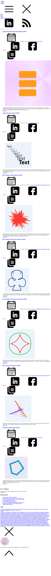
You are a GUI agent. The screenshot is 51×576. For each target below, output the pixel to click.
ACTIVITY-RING (7, 512)
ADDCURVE (14, 512)
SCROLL (2, 523)
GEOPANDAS (25, 517)
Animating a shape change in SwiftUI (11, 427)
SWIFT (16, 509)
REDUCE (34, 522)
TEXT (12, 524)
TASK (6, 524)
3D (3, 512)
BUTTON (2, 514)
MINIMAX (40, 519)
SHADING (7, 523)
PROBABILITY (38, 521)
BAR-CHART (26, 509)
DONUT (7, 516)
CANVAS (42, 509)
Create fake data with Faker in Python (10, 497)
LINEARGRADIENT (41, 518)
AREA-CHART (14, 513)
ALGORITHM (22, 512)
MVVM (32, 509)
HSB (39, 517)
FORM (7, 517)
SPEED (19, 523)
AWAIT (39, 513)
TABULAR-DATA (45, 523)
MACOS (8, 519)
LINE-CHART (34, 518)
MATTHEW (35, 519)
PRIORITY (32, 521)
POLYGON (23, 521)
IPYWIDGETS (11, 518)
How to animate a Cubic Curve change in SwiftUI (14, 239)
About (1, 17)
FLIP (44, 516)
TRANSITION (35, 524)
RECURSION (29, 522)
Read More (5, 110)
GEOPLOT (30, 517)
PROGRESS (44, 521)
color (31, 41)
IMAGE (2, 518)
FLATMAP (40, 516)
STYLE (25, 523)
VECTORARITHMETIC (27, 525)
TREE (39, 524)
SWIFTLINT (33, 523)
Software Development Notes (5, 18)
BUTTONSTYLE (8, 514)
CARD (22, 514)
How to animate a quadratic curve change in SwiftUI (15, 299)
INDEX (6, 518)
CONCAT (2, 515)
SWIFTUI (3, 509)
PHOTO (10, 521)
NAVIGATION (10, 520)
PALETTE (34, 520)
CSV (22, 515)
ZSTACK (48, 525)
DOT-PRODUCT (12, 516)
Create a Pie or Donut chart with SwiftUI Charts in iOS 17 (13, 502)
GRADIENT (35, 517)
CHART (46, 509)
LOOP (4, 519)
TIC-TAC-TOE (17, 524)
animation (37, 41)
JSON (19, 518)
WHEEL (38, 525)
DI (43, 515)
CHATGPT (30, 514)
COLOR (2, 510)
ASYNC (29, 513)
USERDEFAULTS (14, 525)
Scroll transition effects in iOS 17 (9, 500)
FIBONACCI (29, 516)
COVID (6, 515)
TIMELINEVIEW (24, 524)
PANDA (38, 520)
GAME (10, 517)
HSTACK (42, 517)
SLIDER (15, 523)
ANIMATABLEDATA (44, 512)
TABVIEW (2, 524)
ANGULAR (27, 512)
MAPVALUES (16, 519)
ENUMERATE (19, 516)
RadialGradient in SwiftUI (8, 504)
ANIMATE (2, 513)
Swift (1, 15)
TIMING (30, 524)
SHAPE (11, 523)
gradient (33, 41)
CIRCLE (35, 514)
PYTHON (8, 509)
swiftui (40, 41)
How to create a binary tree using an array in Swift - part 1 (13, 499)
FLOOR (47, 516)
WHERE (42, 525)
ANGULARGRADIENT (35, 512)
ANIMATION (37, 509)
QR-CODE (19, 522)
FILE (33, 516)
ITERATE (16, 518)
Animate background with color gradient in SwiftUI (15, 31)
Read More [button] (2, 492)
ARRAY (19, 513)
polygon (36, 437)
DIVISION (2, 516)
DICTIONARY (47, 515)
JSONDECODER (25, 518)
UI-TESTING (44, 524)
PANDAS (20, 509)
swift (39, 437)
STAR (22, 523)
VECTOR (20, 525)
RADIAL (24, 522)
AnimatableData (38, 184)
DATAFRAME (27, 515)
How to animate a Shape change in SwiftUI (12, 175)
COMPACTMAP (43, 514)
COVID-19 (17, 510)
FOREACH (2, 517)
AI (18, 512)
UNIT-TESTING (6, 525)
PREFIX (28, 521)
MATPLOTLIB (7, 510)
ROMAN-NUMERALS (43, 522)
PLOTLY (13, 510)
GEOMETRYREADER (17, 517)
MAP (11, 519)
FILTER (36, 516)
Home (1, 14)
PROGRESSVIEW (4, 522)
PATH (12, 509)
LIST (47, 518)
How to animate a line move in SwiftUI (12, 365)
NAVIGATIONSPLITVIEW (19, 520)
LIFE (30, 518)
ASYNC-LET (34, 513)
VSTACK (34, 525)
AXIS (42, 513)
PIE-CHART (14, 521)
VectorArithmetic (44, 184)
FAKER (24, 516)
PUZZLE (10, 522)
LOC (1, 519)
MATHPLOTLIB (22, 519)
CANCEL (14, 514)
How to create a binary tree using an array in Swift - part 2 (13, 498)
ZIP (45, 525)
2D (1, 512)
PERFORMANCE (4, 521)
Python (1, 16)
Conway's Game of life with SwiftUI (9, 501)
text (35, 122)
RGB (37, 522)
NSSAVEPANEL (28, 520)
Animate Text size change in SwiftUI (11, 113)
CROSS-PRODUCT (17, 515)
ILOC (46, 517)
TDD (9, 524)
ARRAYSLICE (24, 513)
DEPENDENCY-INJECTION (36, 515)
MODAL (45, 519)
